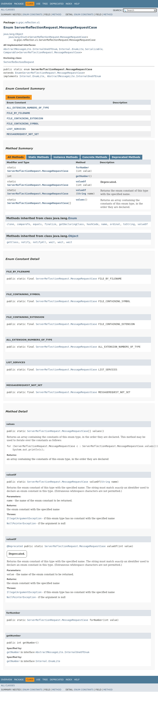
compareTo (23, 224)
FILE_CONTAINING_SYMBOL (23, 123)
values (80, 199)
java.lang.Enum (18, 37)
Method (56, 14)
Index (69, 4)
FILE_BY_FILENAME (18, 113)
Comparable (10, 52)
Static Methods (38, 157)
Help (77, 4)
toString (129, 224)
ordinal (115, 224)
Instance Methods (65, 157)
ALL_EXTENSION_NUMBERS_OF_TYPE (28, 107)
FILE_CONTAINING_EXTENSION (25, 118)
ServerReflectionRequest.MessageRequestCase (57, 37)
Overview (6, 4)
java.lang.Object (13, 34)
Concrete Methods (94, 157)
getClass (12, 242)
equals (37, 224)
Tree (45, 4)
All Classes (8, 9)
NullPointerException (21, 523)
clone (10, 224)
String (81, 193)
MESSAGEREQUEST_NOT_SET (23, 134)
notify (25, 242)
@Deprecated (15, 546)
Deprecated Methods (126, 157)
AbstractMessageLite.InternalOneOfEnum (30, 49)
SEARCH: (117, 10)
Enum (18, 72)
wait (52, 242)
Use (38, 4)
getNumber (82, 176)
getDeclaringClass (71, 224)
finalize (50, 224)
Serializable (93, 49)
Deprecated (57, 4)
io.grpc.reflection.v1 (28, 22)
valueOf (81, 181)
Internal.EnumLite (71, 49)
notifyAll (39, 242)
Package (19, 4)
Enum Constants (32, 14)
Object (73, 236)
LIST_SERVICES (16, 129)
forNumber (82, 167)
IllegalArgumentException (24, 518)
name (104, 224)
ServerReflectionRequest (18, 62)
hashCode (92, 224)
